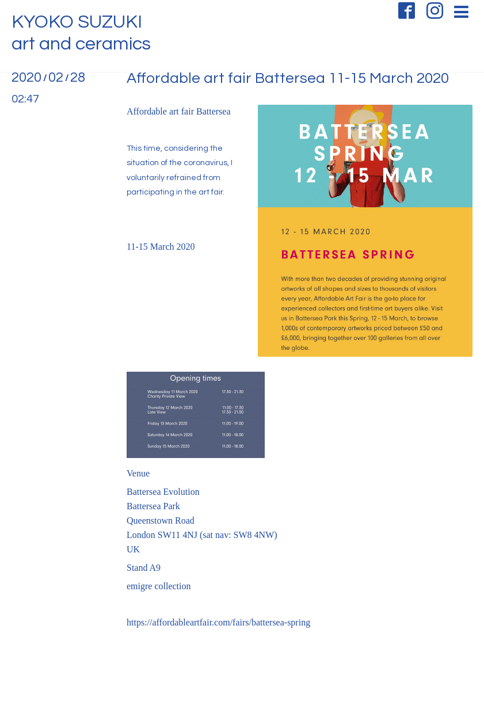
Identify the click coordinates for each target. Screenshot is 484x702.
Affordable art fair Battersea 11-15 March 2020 (288, 78)
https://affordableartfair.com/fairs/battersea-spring (218, 622)
